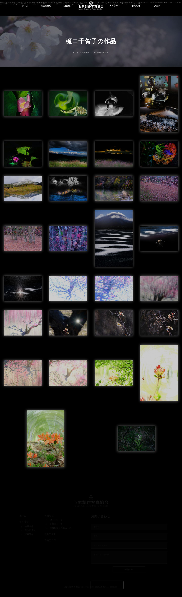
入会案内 (67, 5)
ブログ (157, 5)
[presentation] (107, 585)
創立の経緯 (46, 5)
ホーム (25, 5)
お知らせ (136, 5)
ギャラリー (115, 5)
